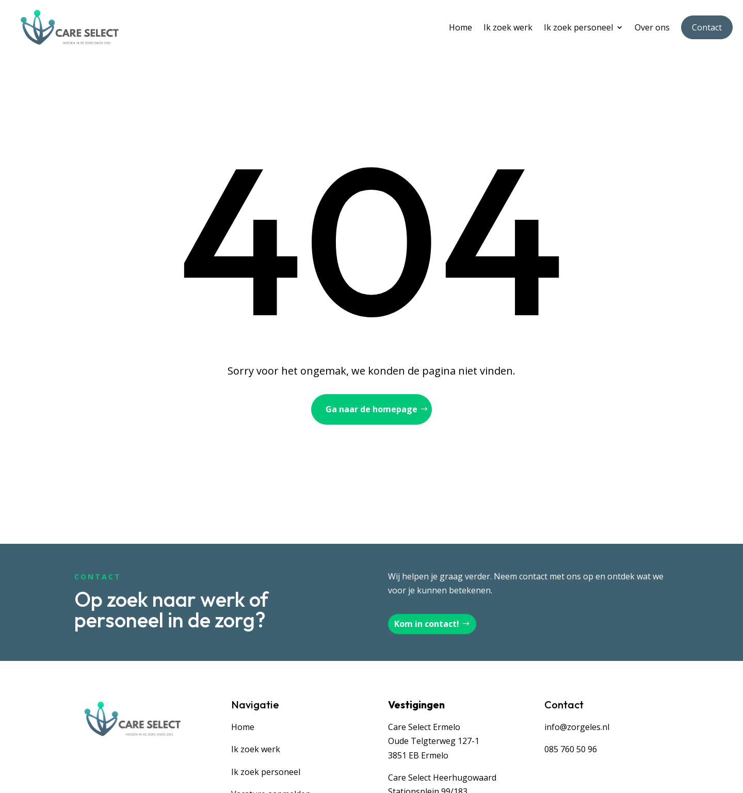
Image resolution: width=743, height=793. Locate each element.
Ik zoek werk (507, 27)
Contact (707, 27)
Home (460, 27)
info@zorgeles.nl (576, 727)
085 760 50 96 (570, 749)
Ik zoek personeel (578, 27)
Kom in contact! (426, 623)
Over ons (652, 27)
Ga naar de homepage (371, 409)
